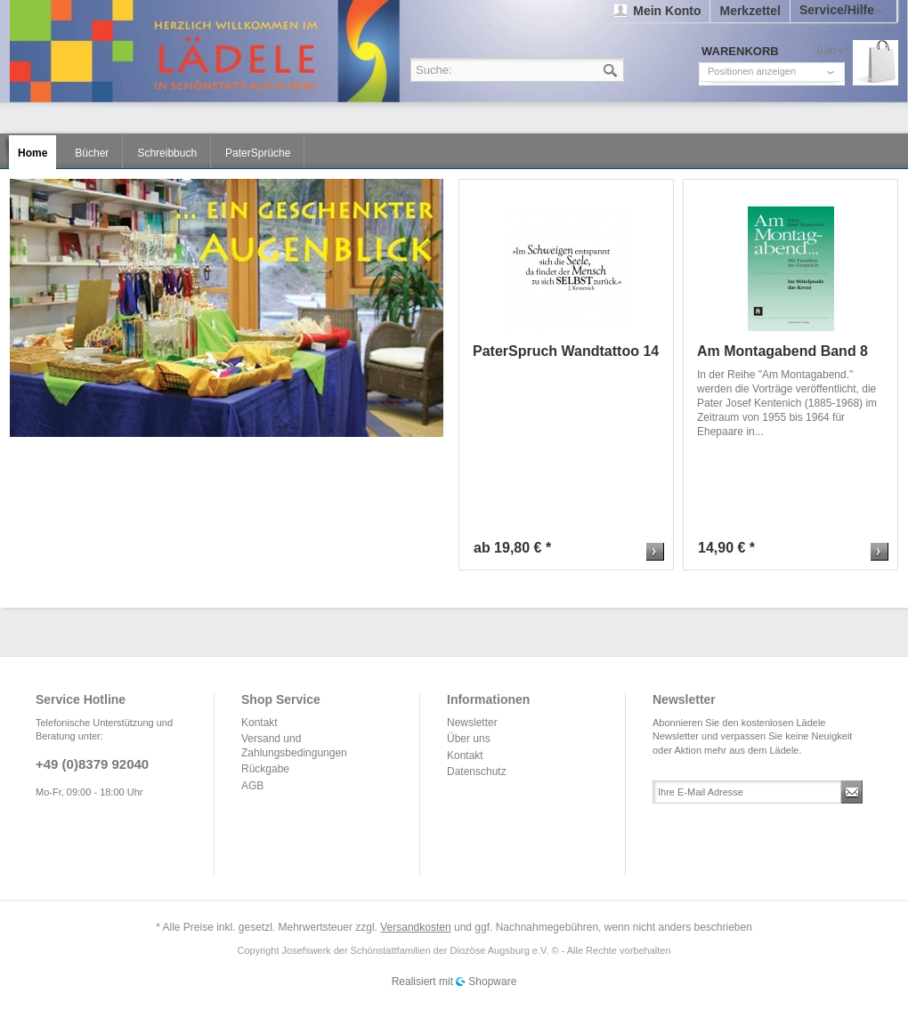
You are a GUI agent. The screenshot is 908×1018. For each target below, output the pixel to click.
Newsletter (472, 722)
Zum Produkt (655, 552)
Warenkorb (875, 62)
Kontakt (259, 722)
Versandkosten (415, 927)
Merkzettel (749, 11)
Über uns (468, 738)
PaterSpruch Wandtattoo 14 (566, 351)
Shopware (492, 981)
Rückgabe (265, 769)
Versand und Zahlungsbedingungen (294, 745)
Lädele (458, 51)
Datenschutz (477, 771)
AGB (252, 786)
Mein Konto (667, 11)
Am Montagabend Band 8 (782, 351)
